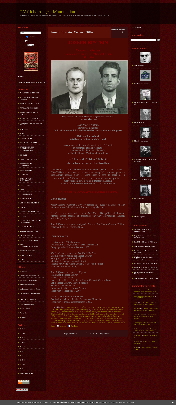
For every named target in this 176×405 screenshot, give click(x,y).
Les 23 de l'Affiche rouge (143, 180)
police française (81, 321)
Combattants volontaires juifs (30, 276)
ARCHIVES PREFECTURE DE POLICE (31, 124)
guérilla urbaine (106, 316)
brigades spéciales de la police (70, 312)
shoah (53, 323)
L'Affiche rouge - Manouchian (47, 11)
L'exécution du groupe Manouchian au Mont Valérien (145, 303)
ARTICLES (24, 129)
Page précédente (70, 334)
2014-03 (22, 342)
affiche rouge (98, 309)
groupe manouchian (92, 316)
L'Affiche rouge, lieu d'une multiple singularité (143, 258)
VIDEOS (23, 260)
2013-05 (22, 360)
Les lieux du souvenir (141, 84)
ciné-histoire (86, 312)
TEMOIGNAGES (26, 255)
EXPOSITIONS (25, 185)
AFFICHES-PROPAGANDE (29, 103)
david (94, 312)
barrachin (54, 312)
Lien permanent (66, 309)
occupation (59, 321)
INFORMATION (25, 198)
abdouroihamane (139, 290)
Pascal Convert (25, 308)
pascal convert (69, 321)
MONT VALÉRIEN (26, 236)
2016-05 (22, 329)
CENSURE (23, 155)
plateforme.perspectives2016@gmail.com (31, 82)
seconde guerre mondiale (114, 321)
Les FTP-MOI (139, 122)
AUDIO (22, 134)
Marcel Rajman (139, 217)
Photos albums (139, 48)
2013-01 (22, 369)
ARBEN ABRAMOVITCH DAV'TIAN (29, 113)
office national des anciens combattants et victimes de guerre (89, 323)
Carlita (136, 329)
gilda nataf (137, 335)
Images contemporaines (28, 284)
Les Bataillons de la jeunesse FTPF (30, 294)
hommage (116, 316)
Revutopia (23, 313)
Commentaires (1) (80, 309)
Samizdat (23, 317)
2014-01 (22, 351)
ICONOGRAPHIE (26, 194)
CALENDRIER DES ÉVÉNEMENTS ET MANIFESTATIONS (27, 148)
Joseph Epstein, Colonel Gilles (144, 246)
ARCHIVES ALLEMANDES (30, 118)
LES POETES (24, 207)
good (135, 302)
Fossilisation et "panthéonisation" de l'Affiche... (145, 251)
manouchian (111, 318)
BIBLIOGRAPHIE (26, 138)
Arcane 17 (23, 271)
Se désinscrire (31, 41)
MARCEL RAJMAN (27, 227)
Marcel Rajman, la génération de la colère (145, 336)
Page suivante (105, 334)
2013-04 (22, 364)
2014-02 (22, 346)
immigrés (54, 318)
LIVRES (23, 216)
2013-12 (22, 355)
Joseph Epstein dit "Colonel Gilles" (146, 278)
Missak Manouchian (141, 141)
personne (137, 308)
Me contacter (136, 27)
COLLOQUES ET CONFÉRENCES (26, 164)
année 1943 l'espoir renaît (113, 309)
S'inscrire (30, 37)
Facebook (73, 326)
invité (136, 347)
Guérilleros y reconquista (28, 280)
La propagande (139, 198)
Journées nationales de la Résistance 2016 (142, 230)
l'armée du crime (100, 318)
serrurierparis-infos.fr (141, 323)
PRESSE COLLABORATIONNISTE (29, 245)
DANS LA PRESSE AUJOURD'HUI (27, 180)
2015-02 (22, 338)
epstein (106, 314)
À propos (21, 76)
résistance (100, 321)
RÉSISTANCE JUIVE (27, 251)
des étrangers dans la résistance (108, 312)
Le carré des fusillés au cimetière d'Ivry (145, 103)
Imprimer (61, 326)
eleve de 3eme (139, 315)
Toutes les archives (26, 373)
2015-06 (22, 333)
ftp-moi (60, 316)
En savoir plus (128, 402)
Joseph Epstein (139, 65)
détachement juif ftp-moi (60, 314)
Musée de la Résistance (28, 299)
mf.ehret (136, 341)
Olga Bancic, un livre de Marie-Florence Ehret (145, 236)
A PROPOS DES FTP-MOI (29, 93)
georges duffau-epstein (76, 316)
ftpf (65, 316)
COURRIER (24, 174)
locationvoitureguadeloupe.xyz (144, 296)
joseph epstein (77, 318)
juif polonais (88, 318)
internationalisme (65, 318)
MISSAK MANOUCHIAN (29, 231)
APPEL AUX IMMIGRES (29, 108)
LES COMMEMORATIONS (29, 203)
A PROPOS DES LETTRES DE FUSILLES (31, 98)
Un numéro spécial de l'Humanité (145, 263)
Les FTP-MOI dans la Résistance (145, 242)
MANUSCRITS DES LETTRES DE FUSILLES (31, 221)
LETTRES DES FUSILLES (29, 212)
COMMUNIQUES (26, 170)
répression (92, 321)
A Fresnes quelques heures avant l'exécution (145, 160)
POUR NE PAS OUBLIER (29, 240)
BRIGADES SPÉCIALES (28, 142)
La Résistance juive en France (30, 289)
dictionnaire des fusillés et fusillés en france (86, 314)
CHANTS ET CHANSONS (29, 159)
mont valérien (61, 323)
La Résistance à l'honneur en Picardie (144, 273)
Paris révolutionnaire (27, 304)
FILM (22, 189)
